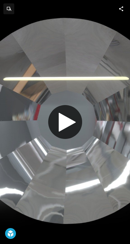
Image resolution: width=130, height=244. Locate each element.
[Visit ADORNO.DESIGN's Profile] (8, 8)
